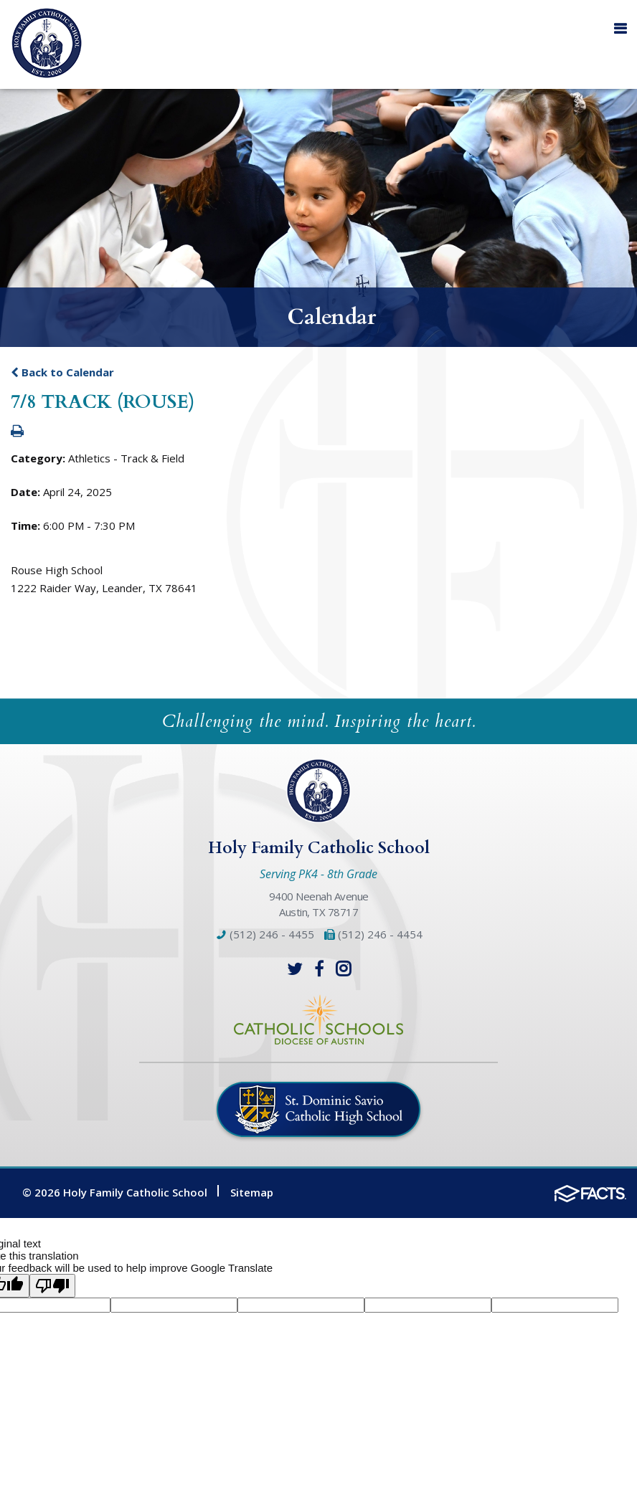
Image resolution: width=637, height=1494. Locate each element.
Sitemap (251, 1192)
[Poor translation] (52, 1286)
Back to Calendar (62, 372)
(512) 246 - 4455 (264, 934)
